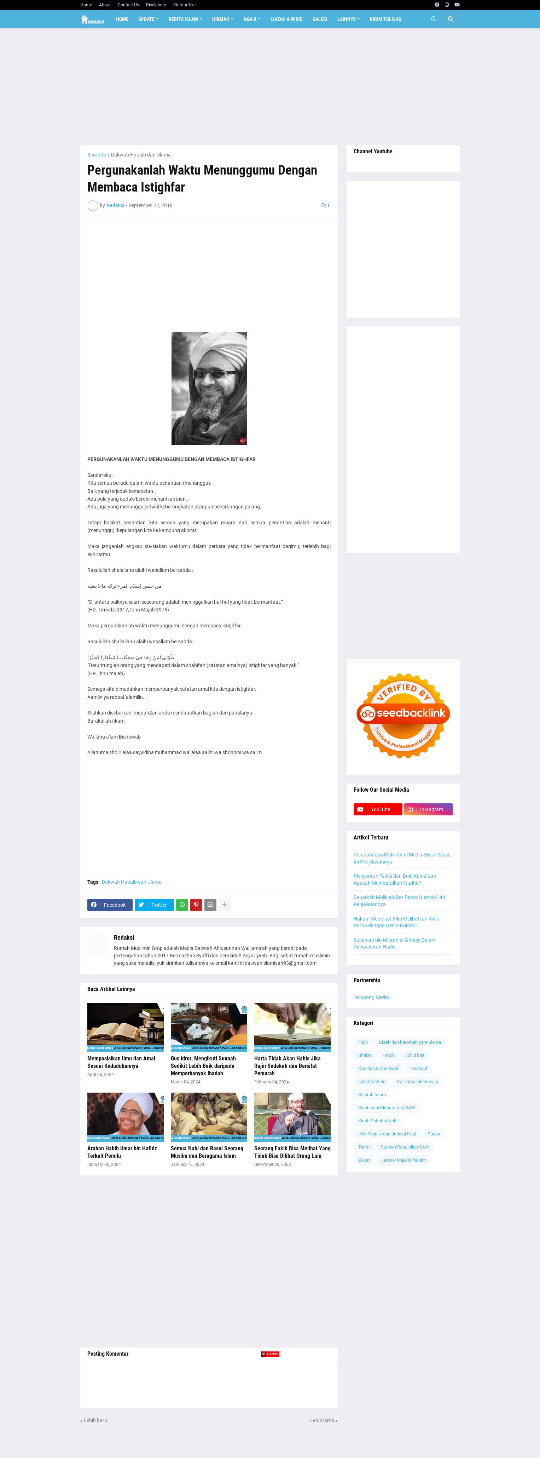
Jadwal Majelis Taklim (403, 1160)
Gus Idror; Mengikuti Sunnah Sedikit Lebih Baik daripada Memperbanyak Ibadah (203, 1066)
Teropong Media (371, 997)
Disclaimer (156, 4)
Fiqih (363, 1042)
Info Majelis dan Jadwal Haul (387, 1134)
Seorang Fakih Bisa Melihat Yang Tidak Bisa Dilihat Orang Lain (292, 1152)
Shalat (364, 1055)
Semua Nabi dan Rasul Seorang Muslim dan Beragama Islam (207, 1152)
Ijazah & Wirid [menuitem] (287, 19)
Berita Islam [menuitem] (183, 19)
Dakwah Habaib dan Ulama (141, 154)
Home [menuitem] (122, 19)
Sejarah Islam (372, 1094)
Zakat (364, 1160)
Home (86, 4)
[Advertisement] (270, 86)
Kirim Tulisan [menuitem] (386, 19)
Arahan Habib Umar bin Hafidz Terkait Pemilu (122, 1152)
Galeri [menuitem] (320, 19)
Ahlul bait (415, 1055)
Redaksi (124, 937)
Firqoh (388, 1055)
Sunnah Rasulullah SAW (405, 1147)
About (105, 4)
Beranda (96, 154)
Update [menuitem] (146, 19)
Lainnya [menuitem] (346, 19)
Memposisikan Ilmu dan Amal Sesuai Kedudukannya (121, 1062)
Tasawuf (419, 1068)
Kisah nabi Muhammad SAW (386, 1107)
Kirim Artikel (185, 4)
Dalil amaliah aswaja (417, 1081)
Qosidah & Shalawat (378, 1068)
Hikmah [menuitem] (221, 19)
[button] (433, 19)
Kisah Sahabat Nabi (377, 1120)
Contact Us (128, 4)
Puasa (434, 1134)
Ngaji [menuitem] (250, 19)
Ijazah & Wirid (371, 1081)
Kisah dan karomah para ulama (410, 1042)
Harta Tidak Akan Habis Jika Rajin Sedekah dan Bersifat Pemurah (287, 1066)
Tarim (364, 1147)
